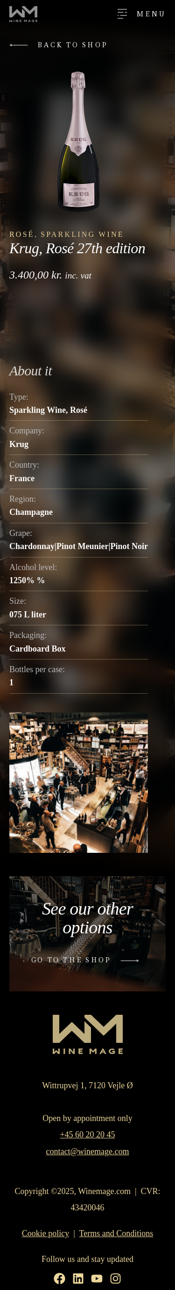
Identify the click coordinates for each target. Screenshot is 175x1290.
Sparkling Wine (82, 234)
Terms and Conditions (116, 1233)
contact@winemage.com (87, 1151)
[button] (60, 45)
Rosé (22, 234)
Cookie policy (46, 1233)
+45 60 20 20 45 (87, 1134)
